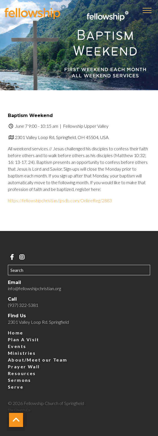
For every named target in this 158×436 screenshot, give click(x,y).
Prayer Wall (24, 366)
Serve (15, 386)
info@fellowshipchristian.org (34, 288)
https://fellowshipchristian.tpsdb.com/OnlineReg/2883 (60, 200)
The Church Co (19, 410)
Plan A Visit (23, 339)
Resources (22, 373)
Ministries (22, 353)
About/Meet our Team (37, 359)
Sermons (19, 380)
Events (17, 346)
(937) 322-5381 (23, 305)
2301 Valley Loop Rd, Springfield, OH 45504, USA (62, 137)
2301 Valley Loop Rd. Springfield (38, 322)
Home (15, 332)
